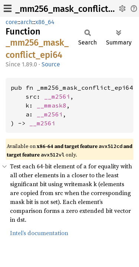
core (11, 22)
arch (26, 22)
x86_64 (44, 22)
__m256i (57, 96)
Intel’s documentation (39, 233)
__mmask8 (51, 105)
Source (51, 64)
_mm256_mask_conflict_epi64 (75, 9)
